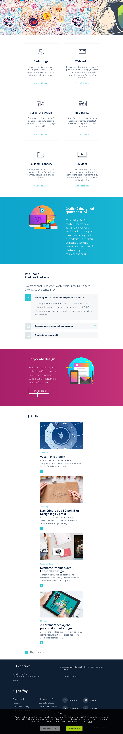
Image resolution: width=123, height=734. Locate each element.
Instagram (73, 708)
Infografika (44, 452)
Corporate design (47, 564)
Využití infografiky (52, 457)
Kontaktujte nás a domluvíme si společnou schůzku (59, 297)
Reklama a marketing (48, 706)
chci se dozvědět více (39, 392)
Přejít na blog (37, 652)
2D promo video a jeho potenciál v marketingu (56, 626)
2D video (43, 621)
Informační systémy (47, 699)
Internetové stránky (21, 706)
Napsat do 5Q (71, 676)
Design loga (44, 506)
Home (11, 12)
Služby (19, 12)
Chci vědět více (40, 83)
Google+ (93, 708)
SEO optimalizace (46, 703)
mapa (15, 680)
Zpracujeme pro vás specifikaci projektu (54, 326)
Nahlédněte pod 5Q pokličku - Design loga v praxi (60, 512)
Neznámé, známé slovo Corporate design (55, 569)
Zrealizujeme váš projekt (46, 335)
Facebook (73, 700)
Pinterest (93, 700)
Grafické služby (19, 699)
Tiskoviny (16, 703)
